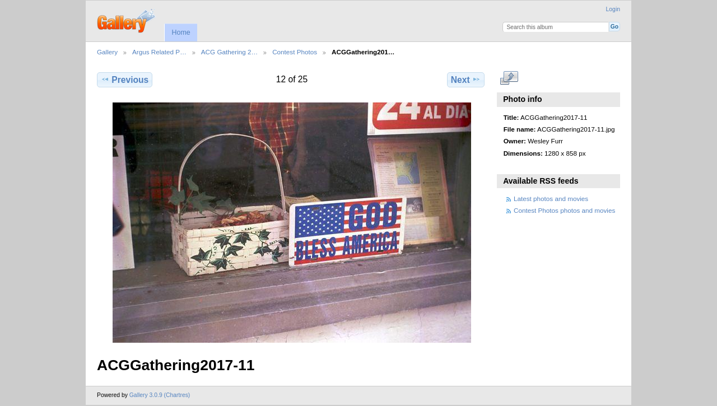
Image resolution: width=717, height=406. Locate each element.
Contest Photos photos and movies (564, 210)
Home (180, 32)
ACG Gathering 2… (229, 51)
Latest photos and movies (551, 198)
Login (613, 9)
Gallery (107, 51)
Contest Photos (294, 51)
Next (466, 79)
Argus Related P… (159, 51)
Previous (124, 79)
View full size (509, 78)
